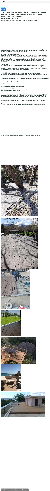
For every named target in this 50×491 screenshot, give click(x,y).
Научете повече (18, 489)
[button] (25, 35)
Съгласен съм (25, 489)
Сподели (3, 9)
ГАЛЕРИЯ (3, 7)
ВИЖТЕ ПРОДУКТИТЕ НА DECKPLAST (9, 18)
